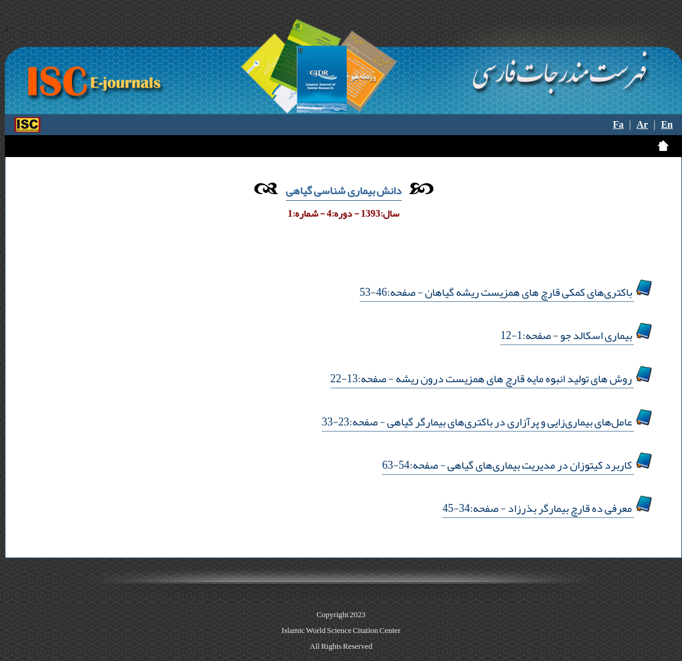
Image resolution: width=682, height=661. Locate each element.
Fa (618, 125)
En (667, 125)
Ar (642, 125)
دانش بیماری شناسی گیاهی (344, 190)
